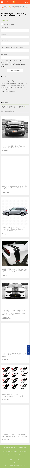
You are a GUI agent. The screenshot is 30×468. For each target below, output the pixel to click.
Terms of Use (23, 451)
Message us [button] (28, 349)
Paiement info (23, 447)
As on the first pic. (7, 24)
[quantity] (15, 57)
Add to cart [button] (15, 70)
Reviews (10, 454)
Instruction (18, 454)
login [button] (24, 106)
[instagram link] (19, 460)
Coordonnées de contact (10, 447)
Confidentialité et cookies (10, 451)
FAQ (4, 454)
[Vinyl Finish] (15, 43)
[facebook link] (11, 460)
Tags (25, 454)
